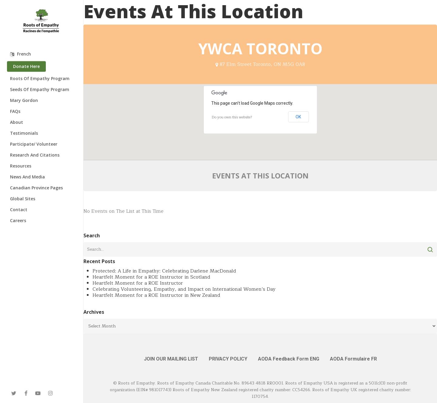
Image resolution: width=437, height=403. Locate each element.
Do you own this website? (232, 117)
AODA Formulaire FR (353, 359)
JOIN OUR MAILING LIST (171, 359)
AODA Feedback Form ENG (288, 359)
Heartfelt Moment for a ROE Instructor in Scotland (151, 277)
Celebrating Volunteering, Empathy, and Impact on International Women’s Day (184, 289)
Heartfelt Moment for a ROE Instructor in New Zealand (156, 295)
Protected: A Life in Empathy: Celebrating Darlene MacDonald (164, 271)
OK (298, 116)
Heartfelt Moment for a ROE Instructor (138, 283)
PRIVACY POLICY (228, 359)
